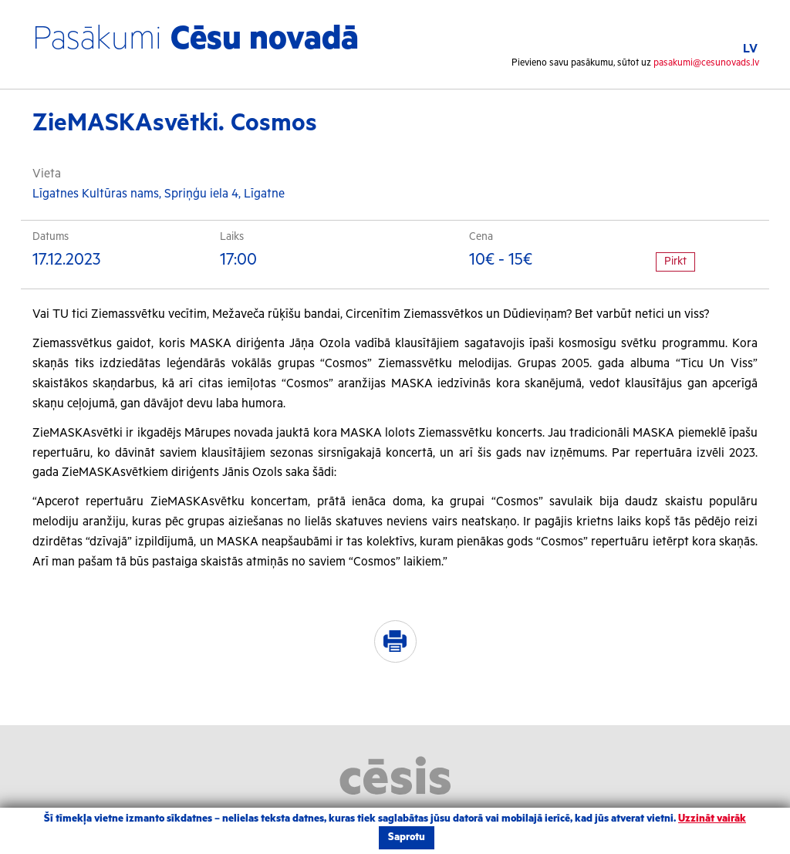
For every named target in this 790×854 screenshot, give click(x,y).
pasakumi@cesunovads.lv (706, 63)
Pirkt (675, 261)
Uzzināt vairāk (712, 819)
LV (750, 49)
